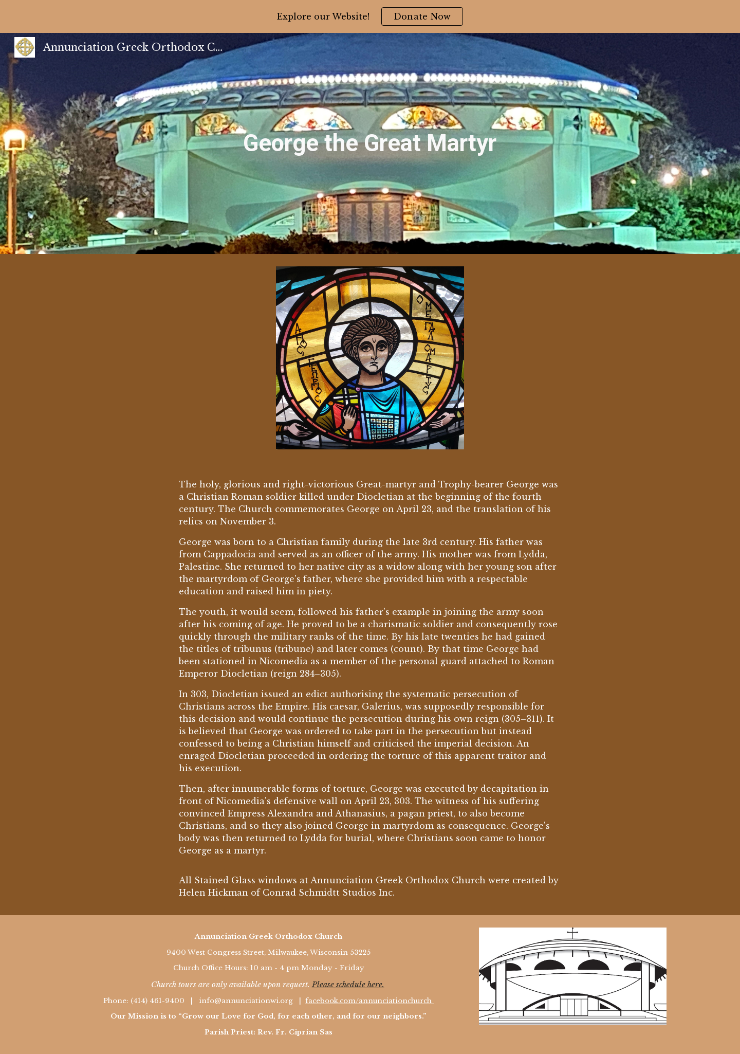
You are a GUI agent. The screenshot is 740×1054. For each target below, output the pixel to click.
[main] (370, 143)
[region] (370, 16)
